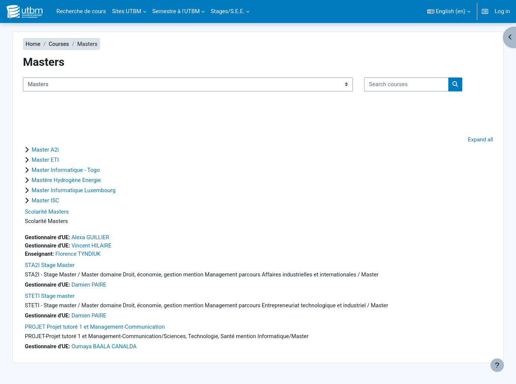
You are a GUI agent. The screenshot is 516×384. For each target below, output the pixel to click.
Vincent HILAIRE (103, 246)
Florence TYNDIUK (90, 255)
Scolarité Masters (57, 212)
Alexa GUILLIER (102, 238)
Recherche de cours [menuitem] (81, 11)
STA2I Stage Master (60, 266)
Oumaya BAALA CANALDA (116, 348)
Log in (502, 11)
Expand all (470, 140)
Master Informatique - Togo (76, 170)
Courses (69, 44)
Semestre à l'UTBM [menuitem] (176, 11)
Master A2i (56, 150)
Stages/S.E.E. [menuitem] (227, 11)
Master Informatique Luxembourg (84, 191)
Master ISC (56, 201)
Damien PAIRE (100, 286)
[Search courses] (417, 85)
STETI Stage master (60, 297)
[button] (448, 11)
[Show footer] (497, 365)
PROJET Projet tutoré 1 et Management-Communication (105, 329)
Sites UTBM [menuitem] (126, 11)
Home (43, 44)
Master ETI (55, 160)
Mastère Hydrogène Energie (76, 181)
